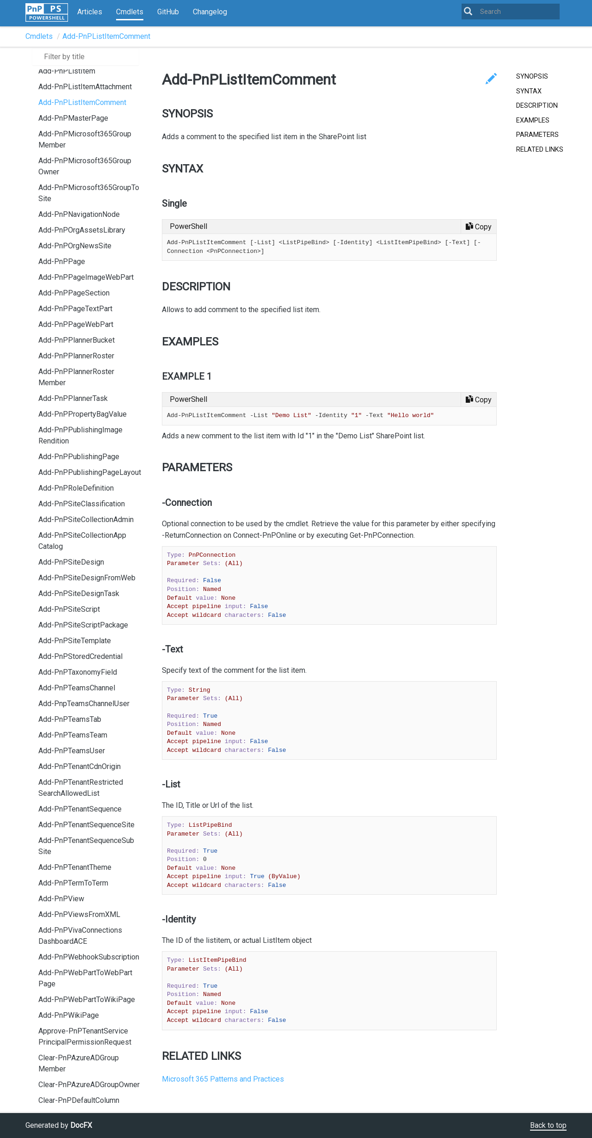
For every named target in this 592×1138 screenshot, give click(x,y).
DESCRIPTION (537, 106)
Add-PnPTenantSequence (80, 809)
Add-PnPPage (61, 261)
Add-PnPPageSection (74, 293)
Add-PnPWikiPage (68, 1015)
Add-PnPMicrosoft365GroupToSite (88, 193)
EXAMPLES (532, 120)
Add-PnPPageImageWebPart (86, 277)
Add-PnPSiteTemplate (74, 640)
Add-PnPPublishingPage (78, 456)
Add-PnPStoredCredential (80, 656)
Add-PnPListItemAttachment (85, 86)
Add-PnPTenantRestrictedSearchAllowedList (80, 788)
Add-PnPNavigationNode (79, 214)
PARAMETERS (537, 135)
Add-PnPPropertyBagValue (82, 414)
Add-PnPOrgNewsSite (74, 245)
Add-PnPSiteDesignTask (78, 593)
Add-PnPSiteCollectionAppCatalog (82, 541)
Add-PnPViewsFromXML (79, 914)
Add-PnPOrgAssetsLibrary (81, 230)
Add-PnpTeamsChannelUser (84, 703)
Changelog (210, 11)
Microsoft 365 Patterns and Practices (223, 1079)
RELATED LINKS (539, 150)
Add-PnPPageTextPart (75, 308)
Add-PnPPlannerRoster (76, 355)
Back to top (548, 1125)
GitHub (168, 11)
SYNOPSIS (532, 76)
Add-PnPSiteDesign (71, 562)
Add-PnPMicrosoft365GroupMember (84, 139)
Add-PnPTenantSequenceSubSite (86, 846)
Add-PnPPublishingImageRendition (80, 435)
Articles (89, 11)
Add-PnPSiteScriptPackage (83, 625)
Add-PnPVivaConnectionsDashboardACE (80, 936)
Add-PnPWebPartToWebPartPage (85, 978)
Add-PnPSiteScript (69, 609)
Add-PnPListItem (66, 71)
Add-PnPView (61, 898)
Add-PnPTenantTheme (74, 867)
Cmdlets (129, 11)
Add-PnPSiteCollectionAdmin (86, 519)
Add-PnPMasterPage (73, 118)
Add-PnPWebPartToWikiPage (86, 999)
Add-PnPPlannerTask (73, 398)
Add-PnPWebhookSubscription (88, 957)
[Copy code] (478, 227)
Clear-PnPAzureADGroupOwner (89, 1084)
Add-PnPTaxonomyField (77, 672)
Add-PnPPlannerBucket (76, 340)
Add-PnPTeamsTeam (72, 735)
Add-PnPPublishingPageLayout (89, 472)
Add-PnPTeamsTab (69, 719)
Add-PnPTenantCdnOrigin (79, 766)
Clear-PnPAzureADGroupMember (78, 1063)
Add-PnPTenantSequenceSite (86, 824)
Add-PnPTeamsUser (71, 750)
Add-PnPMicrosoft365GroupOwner (84, 166)
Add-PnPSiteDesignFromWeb (87, 577)
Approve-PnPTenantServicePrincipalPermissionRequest (84, 1036)
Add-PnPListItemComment (106, 36)
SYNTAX (529, 91)
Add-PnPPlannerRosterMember (76, 377)
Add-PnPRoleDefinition (76, 488)
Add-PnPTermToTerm (73, 883)
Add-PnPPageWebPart (75, 324)
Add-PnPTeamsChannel (76, 687)
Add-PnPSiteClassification (81, 503)
